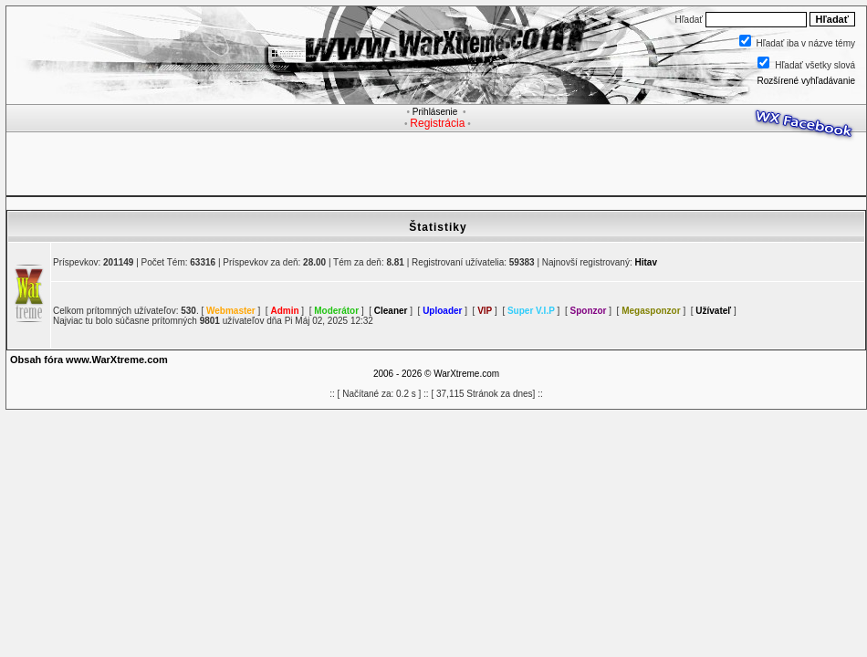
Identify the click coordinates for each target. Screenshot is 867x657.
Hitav (646, 262)
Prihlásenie (435, 112)
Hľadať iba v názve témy (806, 43)
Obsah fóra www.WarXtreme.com (89, 359)
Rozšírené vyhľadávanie (806, 81)
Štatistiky (437, 227)
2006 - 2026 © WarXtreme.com (436, 374)
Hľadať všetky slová (815, 65)
